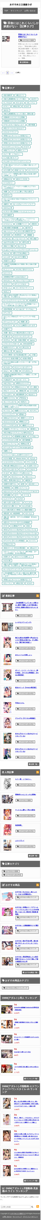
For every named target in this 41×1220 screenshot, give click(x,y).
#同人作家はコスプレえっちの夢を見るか (17, 433)
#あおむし (31, 394)
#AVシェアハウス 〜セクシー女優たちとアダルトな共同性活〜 (19, 187)
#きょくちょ (31, 103)
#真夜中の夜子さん (10, 484)
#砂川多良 (6, 235)
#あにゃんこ (29, 477)
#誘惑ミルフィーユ (21, 488)
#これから (31, 469)
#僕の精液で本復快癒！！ (12, 228)
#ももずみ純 (26, 506)
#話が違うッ (32, 484)
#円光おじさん (8, 544)
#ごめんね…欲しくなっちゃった (14, 239)
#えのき (20, 499)
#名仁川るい (7, 383)
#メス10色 (33, 391)
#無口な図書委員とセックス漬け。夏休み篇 (18, 114)
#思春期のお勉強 (20, 436)
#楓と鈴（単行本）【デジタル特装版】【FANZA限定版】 (20, 517)
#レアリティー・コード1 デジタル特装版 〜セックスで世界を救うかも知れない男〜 (20, 304)
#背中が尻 (25, 242)
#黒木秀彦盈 (7, 309)
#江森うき (6, 336)
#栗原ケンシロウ (26, 418)
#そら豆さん (26, 371)
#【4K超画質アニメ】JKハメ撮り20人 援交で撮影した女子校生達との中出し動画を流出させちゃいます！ (20, 574)
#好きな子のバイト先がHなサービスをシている (19, 530)
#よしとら (6, 273)
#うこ (22, 469)
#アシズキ (6, 313)
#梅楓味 (29, 235)
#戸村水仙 (22, 398)
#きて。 (17, 495)
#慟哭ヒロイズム (9, 398)
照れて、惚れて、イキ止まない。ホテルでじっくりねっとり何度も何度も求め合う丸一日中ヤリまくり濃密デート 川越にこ (26, 1120)
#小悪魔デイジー (22, 224)
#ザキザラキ (7, 325)
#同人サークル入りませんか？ (13, 128)
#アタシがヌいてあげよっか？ (13, 125)
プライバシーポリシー (30, 1217)
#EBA (28, 526)
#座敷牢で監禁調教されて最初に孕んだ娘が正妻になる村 (20, 265)
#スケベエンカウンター (22, 336)
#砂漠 (22, 484)
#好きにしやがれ (22, 179)
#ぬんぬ (6, 253)
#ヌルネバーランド (10, 132)
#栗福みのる (7, 179)
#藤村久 (6, 204)
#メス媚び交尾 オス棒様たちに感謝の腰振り (18, 510)
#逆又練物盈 (26, 440)
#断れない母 (7, 351)
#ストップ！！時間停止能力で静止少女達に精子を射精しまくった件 (20, 174)
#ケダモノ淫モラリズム (24, 269)
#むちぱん (6, 367)
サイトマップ (16, 11)
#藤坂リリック (27, 425)
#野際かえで (23, 422)
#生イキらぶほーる (10, 469)
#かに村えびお (24, 347)
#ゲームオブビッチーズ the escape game (17, 447)
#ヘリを (26, 495)
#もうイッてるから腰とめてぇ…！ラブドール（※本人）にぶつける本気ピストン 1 (19, 219)
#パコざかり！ (8, 183)
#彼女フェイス (8, 150)
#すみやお (6, 387)
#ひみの (26, 106)
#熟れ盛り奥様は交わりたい (13, 466)
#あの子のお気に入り (10, 242)
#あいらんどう (8, 231)
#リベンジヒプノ (9, 414)
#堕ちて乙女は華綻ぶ (20, 253)
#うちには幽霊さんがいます (25, 325)
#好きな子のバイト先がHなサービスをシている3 (20, 537)
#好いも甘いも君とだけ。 (12, 502)
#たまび (6, 473)
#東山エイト (20, 95)
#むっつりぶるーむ (10, 402)
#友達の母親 (26, 358)
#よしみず (6, 257)
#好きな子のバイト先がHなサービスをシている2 (20, 533)
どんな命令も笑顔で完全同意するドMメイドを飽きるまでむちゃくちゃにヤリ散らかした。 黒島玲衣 (26, 1155)
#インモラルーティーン (24, 288)
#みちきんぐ (7, 280)
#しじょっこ (7, 269)
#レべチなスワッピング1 (11, 569)
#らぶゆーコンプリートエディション (16, 161)
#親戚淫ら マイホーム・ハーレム (14, 429)
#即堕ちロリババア (22, 383)
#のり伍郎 (6, 170)
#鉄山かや (33, 548)
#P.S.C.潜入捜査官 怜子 (25, 231)
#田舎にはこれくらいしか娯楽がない (16, 136)
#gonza (5, 110)
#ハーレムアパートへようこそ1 (14, 300)
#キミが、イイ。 (22, 380)
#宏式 (5, 477)
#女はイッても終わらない (22, 473)
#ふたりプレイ (8, 499)
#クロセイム (7, 224)
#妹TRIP (28, 228)
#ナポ (5, 526)
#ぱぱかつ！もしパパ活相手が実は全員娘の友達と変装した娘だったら (20, 406)
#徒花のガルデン (9, 347)
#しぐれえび (7, 103)
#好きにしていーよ (10, 444)
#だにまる (19, 103)
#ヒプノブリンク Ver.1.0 (29, 491)
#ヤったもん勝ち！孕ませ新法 (21, 191)
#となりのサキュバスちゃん (13, 462)
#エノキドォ (32, 170)
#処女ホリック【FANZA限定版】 (14, 548)
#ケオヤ (26, 147)
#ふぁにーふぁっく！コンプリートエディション (20, 250)
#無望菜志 (6, 488)
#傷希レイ (6, 451)
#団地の (21, 414)
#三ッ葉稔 (33, 387)
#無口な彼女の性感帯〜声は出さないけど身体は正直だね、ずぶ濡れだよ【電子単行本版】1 (20, 565)
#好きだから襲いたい (10, 506)
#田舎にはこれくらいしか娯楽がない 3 (16, 143)
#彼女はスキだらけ (10, 418)
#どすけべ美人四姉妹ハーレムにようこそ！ (18, 211)
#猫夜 (5, 191)
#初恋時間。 (17, 513)
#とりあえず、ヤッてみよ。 (25, 309)
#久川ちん (6, 340)
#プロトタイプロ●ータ (11, 344)
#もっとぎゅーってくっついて (23, 204)
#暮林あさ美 (25, 444)
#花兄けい (24, 402)
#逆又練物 (6, 495)
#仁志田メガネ (32, 466)
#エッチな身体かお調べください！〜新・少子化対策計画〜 (20, 363)
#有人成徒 (33, 239)
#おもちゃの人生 (9, 422)
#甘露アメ (6, 329)
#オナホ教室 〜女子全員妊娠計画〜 (15, 355)
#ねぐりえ (20, 246)
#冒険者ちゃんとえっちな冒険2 (14, 121)
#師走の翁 (16, 106)
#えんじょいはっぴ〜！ (22, 367)
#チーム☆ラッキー (10, 322)
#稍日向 (34, 224)
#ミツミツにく (29, 569)
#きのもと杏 (7, 208)
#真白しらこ (21, 150)
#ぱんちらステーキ (10, 491)
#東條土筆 (22, 391)
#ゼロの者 (6, 560)
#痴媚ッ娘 (24, 322)
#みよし (6, 371)
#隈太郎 (6, 513)
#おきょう (6, 284)
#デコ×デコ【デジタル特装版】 (14, 541)
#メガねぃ (33, 436)
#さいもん (28, 513)
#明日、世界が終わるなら (12, 480)
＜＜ (3, 73)
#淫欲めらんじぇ (20, 387)
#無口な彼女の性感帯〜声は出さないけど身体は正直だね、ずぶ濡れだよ (20, 296)
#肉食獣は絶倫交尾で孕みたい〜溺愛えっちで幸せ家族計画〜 (20, 375)
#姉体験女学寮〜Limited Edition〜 (14, 277)
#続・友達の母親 (20, 340)
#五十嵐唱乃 (7, 215)
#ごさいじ (6, 436)
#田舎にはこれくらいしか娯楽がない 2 (16, 139)
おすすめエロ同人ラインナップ (26, 898)
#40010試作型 (28, 344)
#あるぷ (6, 291)
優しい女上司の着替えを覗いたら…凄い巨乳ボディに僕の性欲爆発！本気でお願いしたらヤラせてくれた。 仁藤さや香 (26, 1104)
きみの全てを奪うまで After (22, 1052)
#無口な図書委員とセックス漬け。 (15, 99)
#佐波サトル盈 (8, 261)
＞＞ (11, 73)
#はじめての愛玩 (20, 257)
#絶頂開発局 (20, 394)
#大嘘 (34, 355)
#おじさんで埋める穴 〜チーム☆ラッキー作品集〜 (19, 317)
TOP (6, 11)
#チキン (6, 106)
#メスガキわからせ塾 (10, 440)
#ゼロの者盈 (7, 458)
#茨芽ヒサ (6, 557)
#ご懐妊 (15, 371)
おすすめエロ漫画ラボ (18, 1213)
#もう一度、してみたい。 (12, 154)
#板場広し (33, 429)
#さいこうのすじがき (10, 425)
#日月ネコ (6, 195)
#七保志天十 (7, 380)
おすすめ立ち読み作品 (25, 648)
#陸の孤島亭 (7, 95)
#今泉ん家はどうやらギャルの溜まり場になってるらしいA (20, 165)
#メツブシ (32, 541)
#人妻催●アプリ (16, 526)
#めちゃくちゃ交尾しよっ (23, 557)
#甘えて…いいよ (9, 391)
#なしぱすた (7, 394)
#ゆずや (34, 99)
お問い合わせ (30, 11)
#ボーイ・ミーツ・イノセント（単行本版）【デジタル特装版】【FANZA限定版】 (20, 552)
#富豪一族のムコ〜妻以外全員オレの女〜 (17, 333)
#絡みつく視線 (8, 246)
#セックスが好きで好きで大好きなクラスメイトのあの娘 (20, 199)
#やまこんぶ (7, 288)
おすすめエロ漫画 (27, 40)
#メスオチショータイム (11, 147)
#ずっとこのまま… (20, 284)
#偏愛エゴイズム (20, 411)
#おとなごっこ (16, 477)
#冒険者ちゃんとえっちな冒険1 (14, 117)
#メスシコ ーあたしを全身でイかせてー (17, 455)
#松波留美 (32, 300)
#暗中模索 (31, 125)
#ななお (32, 458)
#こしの (28, 502)
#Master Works (21, 458)
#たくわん (6, 411)
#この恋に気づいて (10, 158)
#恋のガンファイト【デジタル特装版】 (16, 522)
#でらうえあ (31, 462)
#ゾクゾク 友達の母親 (10, 358)
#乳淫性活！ (18, 235)
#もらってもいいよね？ (24, 280)
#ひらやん (33, 411)
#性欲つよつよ (19, 170)
